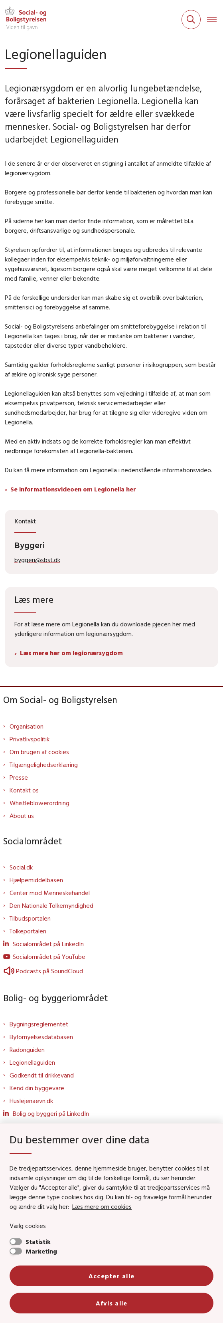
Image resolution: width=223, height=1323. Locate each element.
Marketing (41, 1251)
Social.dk (21, 867)
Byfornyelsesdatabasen (41, 1037)
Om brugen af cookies (39, 752)
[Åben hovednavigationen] (215, 20)
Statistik (38, 1242)
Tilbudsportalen (30, 918)
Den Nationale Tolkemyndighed (51, 905)
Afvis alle (112, 1303)
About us (22, 816)
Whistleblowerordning (39, 803)
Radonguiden (27, 1050)
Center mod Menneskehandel (50, 893)
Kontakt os (24, 790)
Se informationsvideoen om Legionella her (73, 489)
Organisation (26, 726)
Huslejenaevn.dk (31, 1101)
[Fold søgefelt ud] (191, 19)
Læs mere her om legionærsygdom (71, 653)
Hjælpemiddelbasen (36, 880)
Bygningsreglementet (39, 1024)
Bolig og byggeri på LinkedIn (51, 1113)
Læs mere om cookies (102, 1206)
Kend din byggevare (37, 1088)
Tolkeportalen (28, 931)
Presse (19, 777)
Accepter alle (112, 1276)
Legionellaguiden (32, 1062)
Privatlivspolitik (29, 739)
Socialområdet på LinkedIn (48, 944)
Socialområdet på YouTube (49, 957)
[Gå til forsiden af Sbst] (23, 19)
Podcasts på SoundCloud (43, 971)
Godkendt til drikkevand (42, 1075)
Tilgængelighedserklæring (44, 764)
